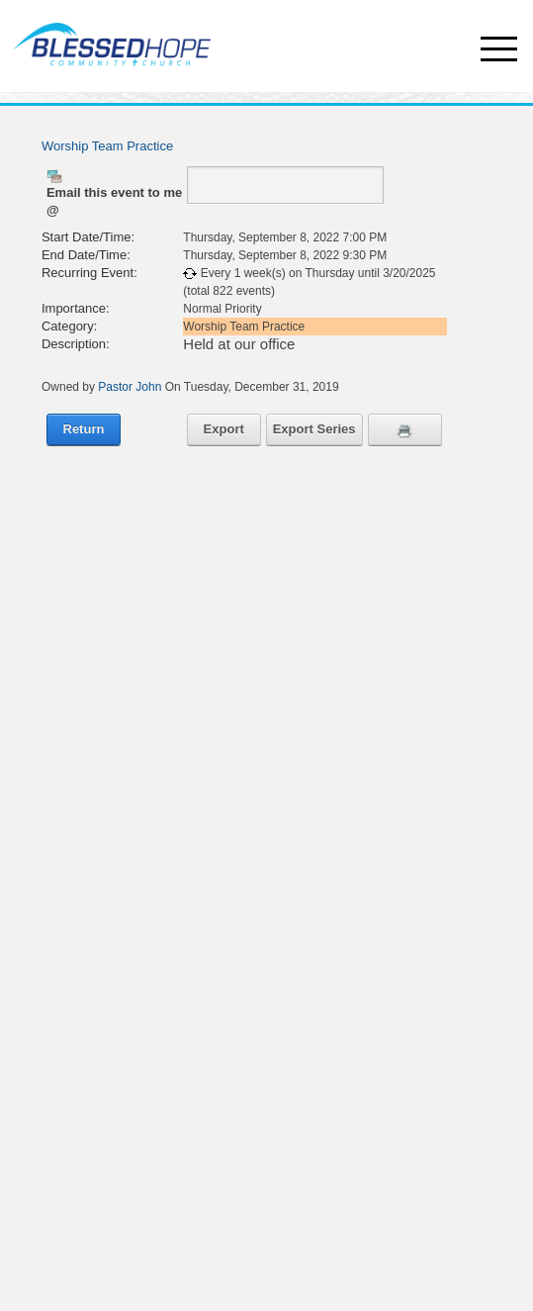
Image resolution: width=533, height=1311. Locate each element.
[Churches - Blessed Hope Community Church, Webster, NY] (107, 37)
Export (224, 428)
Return (84, 428)
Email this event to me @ (114, 201)
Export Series (314, 428)
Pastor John (129, 387)
